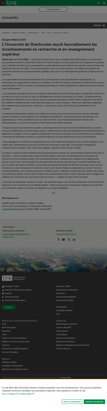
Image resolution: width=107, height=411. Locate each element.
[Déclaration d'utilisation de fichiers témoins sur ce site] (53, 395)
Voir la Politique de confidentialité (16, 394)
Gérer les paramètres (72, 402)
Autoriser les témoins (94, 402)
